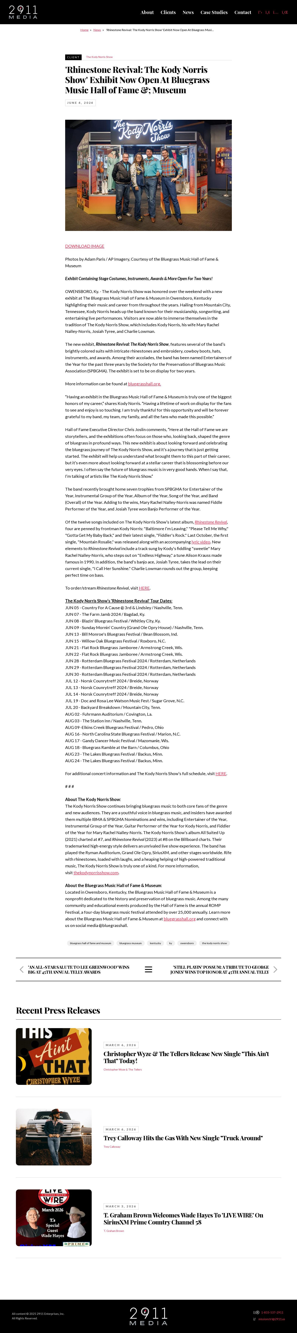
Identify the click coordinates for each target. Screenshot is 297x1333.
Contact (242, 12)
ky (170, 943)
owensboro (187, 943)
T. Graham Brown (114, 1230)
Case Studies (214, 12)
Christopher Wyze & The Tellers (123, 1069)
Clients (168, 12)
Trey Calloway (112, 1146)
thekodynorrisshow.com (95, 872)
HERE (144, 587)
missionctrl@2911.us (272, 1319)
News (188, 12)
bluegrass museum (131, 943)
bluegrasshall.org (180, 918)
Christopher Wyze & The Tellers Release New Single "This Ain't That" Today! (186, 1057)
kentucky (155, 943)
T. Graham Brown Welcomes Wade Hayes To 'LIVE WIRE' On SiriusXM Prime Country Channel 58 (183, 1218)
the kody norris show (214, 943)
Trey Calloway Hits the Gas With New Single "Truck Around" (183, 1138)
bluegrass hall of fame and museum (90, 943)
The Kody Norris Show (99, 56)
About (147, 12)
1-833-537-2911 (272, 1312)
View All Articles (148, 969)
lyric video (200, 541)
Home (84, 30)
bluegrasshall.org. (144, 383)
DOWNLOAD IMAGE (84, 246)
